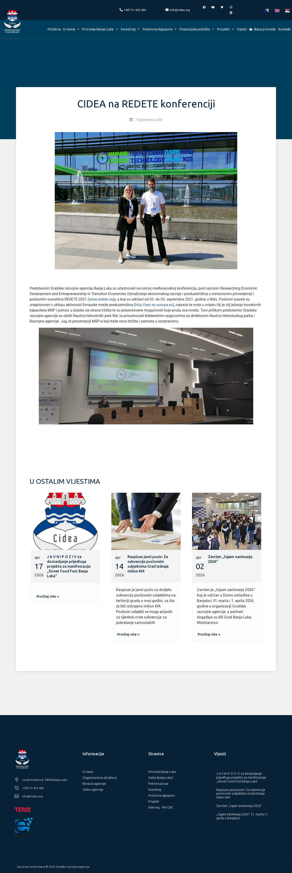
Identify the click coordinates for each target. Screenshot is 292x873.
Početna (54, 29)
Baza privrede (265, 29)
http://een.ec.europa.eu (154, 305)
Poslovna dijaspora (160, 29)
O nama (71, 29)
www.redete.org (101, 299)
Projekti (226, 29)
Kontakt (284, 29)
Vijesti (242, 29)
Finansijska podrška (197, 29)
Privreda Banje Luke (100, 29)
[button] (47, 596)
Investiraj (130, 29)
